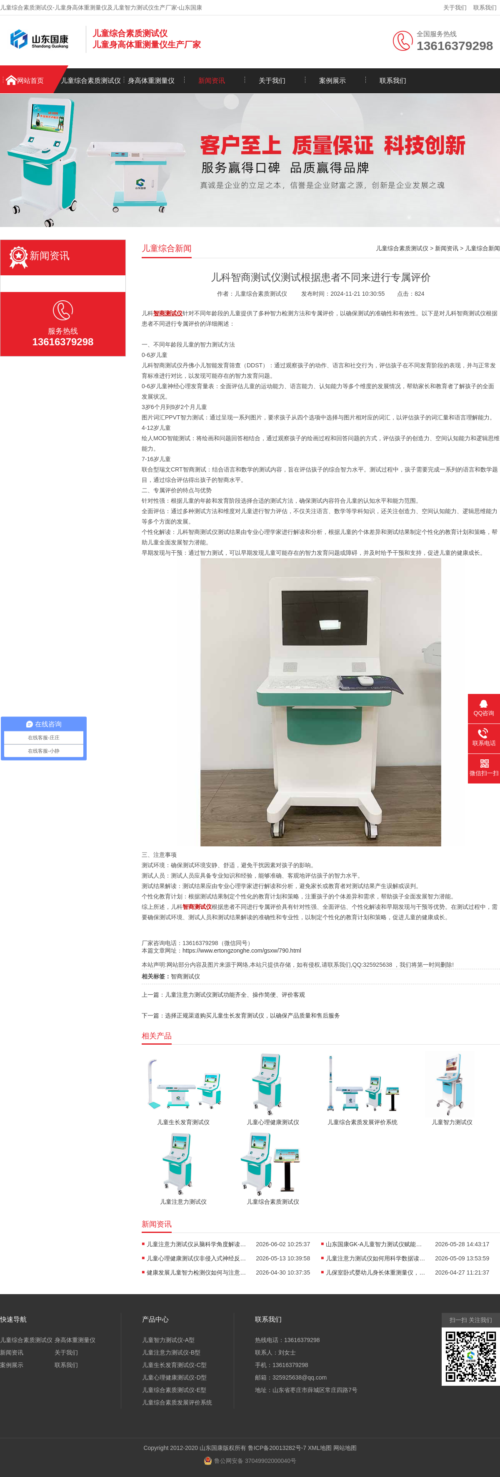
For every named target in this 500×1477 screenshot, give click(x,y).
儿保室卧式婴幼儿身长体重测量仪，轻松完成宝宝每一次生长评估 (376, 1272)
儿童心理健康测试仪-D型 (174, 1377)
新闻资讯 (211, 80)
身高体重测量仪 (151, 80)
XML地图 (320, 1448)
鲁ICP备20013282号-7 (277, 1448)
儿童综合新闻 (482, 248)
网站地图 (345, 1448)
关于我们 (455, 7)
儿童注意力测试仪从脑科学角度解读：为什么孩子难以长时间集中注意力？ (197, 1244)
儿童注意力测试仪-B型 (171, 1352)
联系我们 (485, 7)
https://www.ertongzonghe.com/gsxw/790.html (241, 950)
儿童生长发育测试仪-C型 (174, 1365)
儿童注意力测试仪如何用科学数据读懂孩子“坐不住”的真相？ (376, 1258)
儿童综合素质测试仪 (91, 80)
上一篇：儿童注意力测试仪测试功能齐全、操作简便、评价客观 (223, 994)
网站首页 (30, 80)
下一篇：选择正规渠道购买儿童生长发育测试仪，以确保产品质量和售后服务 (241, 1015)
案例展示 (332, 80)
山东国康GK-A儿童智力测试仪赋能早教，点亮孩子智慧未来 (376, 1244)
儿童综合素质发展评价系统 (177, 1402)
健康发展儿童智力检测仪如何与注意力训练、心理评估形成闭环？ (197, 1272)
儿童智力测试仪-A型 (168, 1340)
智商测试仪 (185, 976)
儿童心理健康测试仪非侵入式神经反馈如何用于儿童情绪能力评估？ (197, 1258)
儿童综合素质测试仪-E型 (174, 1390)
